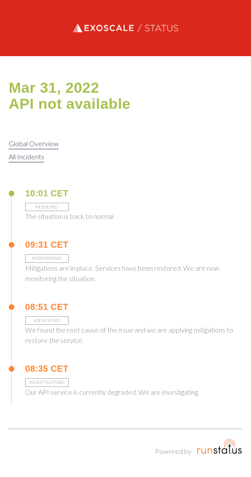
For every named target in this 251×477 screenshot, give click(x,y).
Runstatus (219, 446)
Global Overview (34, 143)
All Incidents (26, 156)
